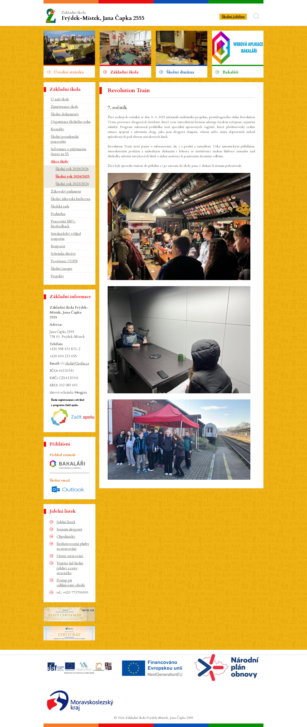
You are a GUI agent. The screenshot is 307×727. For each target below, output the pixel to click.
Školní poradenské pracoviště (65, 139)
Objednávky (66, 536)
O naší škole (60, 99)
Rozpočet (58, 246)
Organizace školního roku (71, 121)
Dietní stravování (70, 556)
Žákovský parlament (66, 191)
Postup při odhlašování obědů (71, 583)
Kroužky (57, 129)
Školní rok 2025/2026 (72, 169)
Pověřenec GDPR (64, 261)
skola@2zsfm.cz (77, 363)
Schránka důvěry (63, 253)
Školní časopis (61, 268)
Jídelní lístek (66, 522)
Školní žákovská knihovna (70, 199)
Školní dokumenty (65, 114)
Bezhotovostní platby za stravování (73, 546)
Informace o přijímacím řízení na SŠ (68, 151)
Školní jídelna (233, 16)
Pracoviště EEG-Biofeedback (63, 224)
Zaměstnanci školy (64, 106)
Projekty (57, 276)
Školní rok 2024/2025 (72, 176)
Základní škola (104, 16)
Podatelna (58, 214)
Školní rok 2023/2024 (72, 184)
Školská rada (60, 206)
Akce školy (60, 161)
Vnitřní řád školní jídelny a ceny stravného (70, 568)
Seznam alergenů (69, 529)
